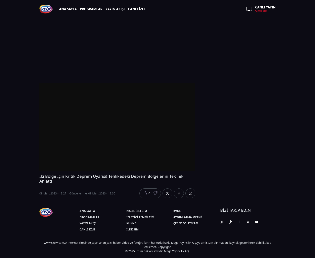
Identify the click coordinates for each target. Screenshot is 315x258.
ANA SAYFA (68, 9)
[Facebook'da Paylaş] (179, 193)
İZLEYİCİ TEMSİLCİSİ (140, 217)
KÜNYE (131, 223)
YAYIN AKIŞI (115, 9)
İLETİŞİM (132, 229)
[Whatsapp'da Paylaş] (190, 193)
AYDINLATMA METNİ (187, 217)
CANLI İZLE (136, 9)
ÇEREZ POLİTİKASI (185, 223)
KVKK (177, 211)
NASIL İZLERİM (136, 211)
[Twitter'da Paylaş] (167, 193)
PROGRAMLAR (91, 9)
